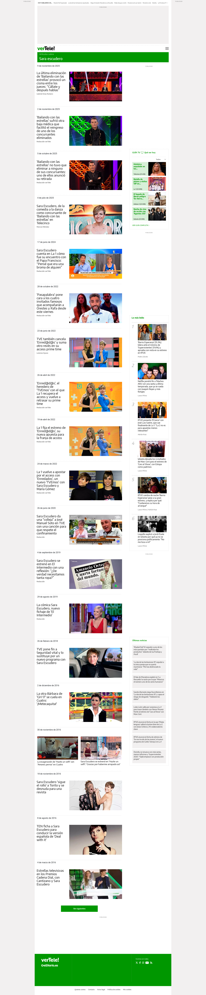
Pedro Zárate (143, 357)
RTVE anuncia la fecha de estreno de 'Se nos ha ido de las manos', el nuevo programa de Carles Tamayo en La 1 (148, 739)
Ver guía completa (140, 225)
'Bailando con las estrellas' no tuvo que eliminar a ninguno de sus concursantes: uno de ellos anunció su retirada (51, 170)
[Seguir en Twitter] (137, 962)
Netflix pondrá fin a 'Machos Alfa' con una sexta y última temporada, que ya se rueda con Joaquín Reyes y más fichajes (151, 386)
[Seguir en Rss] (151, 962)
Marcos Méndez (43, 227)
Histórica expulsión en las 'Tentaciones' (139, 166)
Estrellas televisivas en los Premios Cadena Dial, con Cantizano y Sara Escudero (50, 877)
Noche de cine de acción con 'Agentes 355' (140, 211)
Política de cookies (113, 990)
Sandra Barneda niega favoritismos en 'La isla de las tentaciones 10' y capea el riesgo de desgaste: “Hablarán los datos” (149, 695)
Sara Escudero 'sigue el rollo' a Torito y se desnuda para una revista (51, 787)
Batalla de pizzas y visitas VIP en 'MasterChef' (140, 181)
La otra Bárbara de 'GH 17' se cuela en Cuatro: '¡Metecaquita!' (49, 698)
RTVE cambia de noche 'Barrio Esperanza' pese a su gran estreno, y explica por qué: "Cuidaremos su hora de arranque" (151, 500)
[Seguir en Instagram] (143, 962)
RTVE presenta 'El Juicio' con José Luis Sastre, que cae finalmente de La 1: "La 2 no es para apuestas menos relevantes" (152, 425)
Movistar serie (147, 3)
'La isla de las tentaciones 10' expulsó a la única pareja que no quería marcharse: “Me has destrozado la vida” (149, 665)
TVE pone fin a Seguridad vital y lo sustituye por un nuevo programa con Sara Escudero (51, 656)
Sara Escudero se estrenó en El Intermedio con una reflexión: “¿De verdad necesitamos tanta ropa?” (50, 568)
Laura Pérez (142, 395)
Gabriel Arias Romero (45, 94)
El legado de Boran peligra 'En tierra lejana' (140, 196)
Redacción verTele (44, 141)
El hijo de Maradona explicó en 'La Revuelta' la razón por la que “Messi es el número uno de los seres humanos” (149, 679)
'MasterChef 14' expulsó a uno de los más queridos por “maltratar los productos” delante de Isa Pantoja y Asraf (148, 650)
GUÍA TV (143, 152)
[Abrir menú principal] (167, 48)
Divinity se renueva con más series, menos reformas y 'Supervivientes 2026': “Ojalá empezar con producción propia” (149, 755)
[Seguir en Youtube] (147, 962)
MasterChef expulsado (60, 3)
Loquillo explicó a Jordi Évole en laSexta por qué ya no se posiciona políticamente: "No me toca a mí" (151, 538)
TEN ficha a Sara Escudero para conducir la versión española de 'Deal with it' (50, 833)
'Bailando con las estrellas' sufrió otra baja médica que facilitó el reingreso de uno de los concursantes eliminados (50, 127)
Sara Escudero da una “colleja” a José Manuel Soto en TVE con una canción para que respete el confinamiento (51, 524)
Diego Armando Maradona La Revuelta (102, 3)
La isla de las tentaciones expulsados (78, 3)
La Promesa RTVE (163, 3)
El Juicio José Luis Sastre (134, 3)
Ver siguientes (79, 908)
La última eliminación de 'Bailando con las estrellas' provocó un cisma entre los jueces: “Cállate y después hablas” (51, 81)
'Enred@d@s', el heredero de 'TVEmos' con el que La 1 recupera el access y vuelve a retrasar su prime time (51, 393)
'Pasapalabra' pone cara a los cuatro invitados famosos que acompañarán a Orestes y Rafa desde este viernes (51, 303)
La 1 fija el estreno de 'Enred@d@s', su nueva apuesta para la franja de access (51, 432)
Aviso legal (101, 990)
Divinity (154, 3)
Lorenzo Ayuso (42, 353)
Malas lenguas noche (120, 3)
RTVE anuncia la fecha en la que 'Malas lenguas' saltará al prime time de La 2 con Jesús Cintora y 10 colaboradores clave (149, 725)
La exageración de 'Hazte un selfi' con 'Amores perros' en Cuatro (55, 763)
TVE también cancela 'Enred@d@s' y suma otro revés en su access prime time (51, 344)
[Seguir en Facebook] (140, 962)
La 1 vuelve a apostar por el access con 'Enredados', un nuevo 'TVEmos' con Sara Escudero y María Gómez (51, 480)
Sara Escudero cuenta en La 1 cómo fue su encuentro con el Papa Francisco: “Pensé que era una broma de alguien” (51, 258)
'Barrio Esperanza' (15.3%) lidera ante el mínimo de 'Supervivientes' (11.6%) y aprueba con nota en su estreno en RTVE (152, 347)
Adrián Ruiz (142, 434)
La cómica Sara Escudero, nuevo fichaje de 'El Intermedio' (48, 610)
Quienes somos (80, 990)
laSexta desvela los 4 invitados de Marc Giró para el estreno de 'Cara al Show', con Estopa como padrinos (152, 463)
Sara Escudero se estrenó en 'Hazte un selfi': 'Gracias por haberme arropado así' (100, 763)
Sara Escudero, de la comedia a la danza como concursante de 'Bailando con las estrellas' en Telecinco (51, 214)
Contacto (91, 990)
